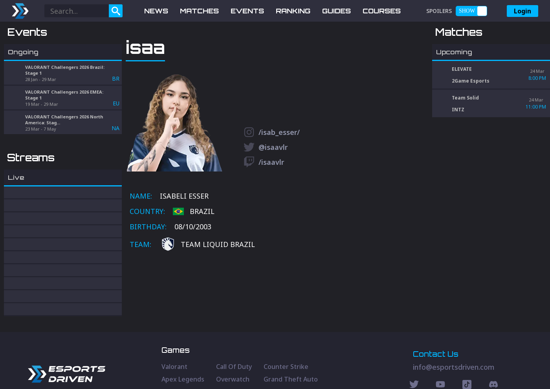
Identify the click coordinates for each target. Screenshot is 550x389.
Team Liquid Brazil (208, 286)
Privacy (483, 371)
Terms (508, 371)
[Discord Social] (466, 356)
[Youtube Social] (440, 356)
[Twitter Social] (414, 356)
